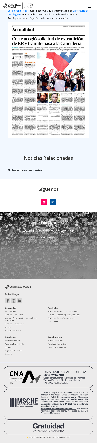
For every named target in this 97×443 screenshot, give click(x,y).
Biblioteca (8, 347)
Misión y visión (10, 311)
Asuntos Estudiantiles (12, 340)
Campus (8, 327)
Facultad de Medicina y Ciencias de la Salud (63, 311)
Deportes (8, 354)
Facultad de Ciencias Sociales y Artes (61, 318)
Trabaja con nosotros (13, 330)
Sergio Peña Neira (18, 10)
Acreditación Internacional (57, 344)
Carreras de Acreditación (57, 347)
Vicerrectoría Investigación (14, 324)
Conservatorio (53, 321)
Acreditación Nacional (56, 340)
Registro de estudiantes (13, 351)
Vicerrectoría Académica (14, 315)
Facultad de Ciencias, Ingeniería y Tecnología (64, 315)
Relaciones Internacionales (14, 344)
